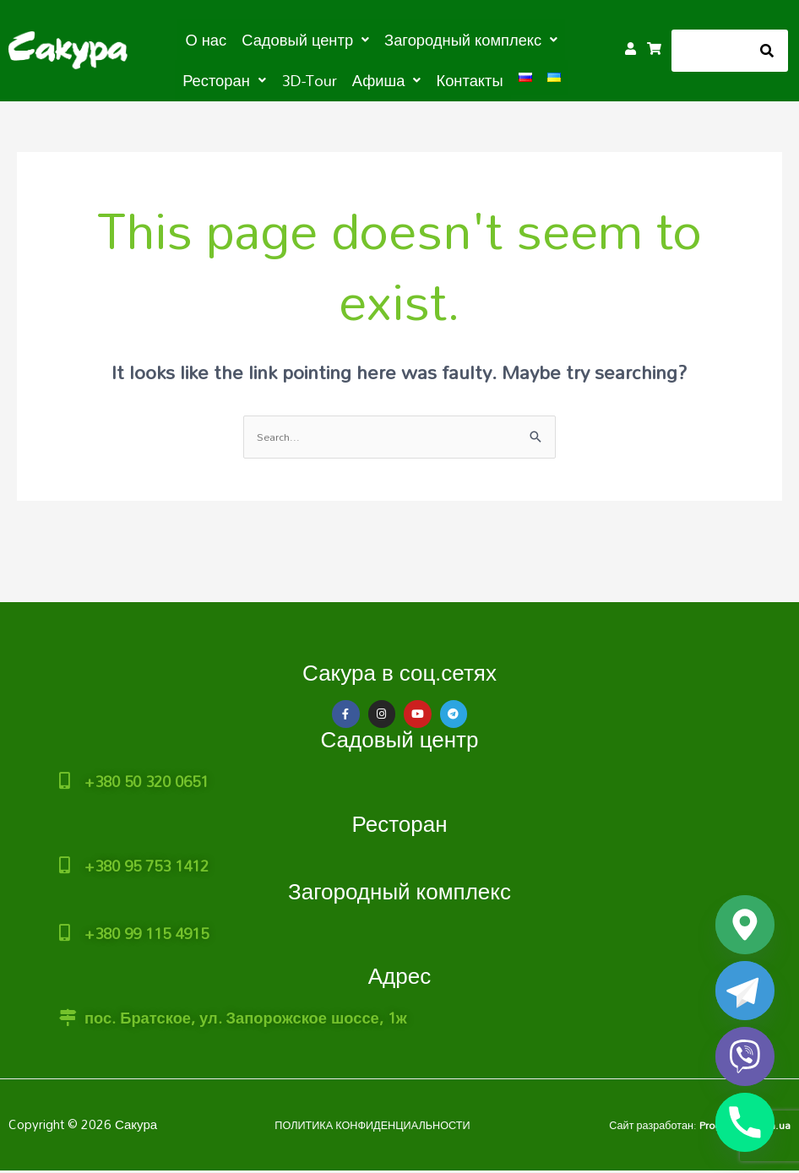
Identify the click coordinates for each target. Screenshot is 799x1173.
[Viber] (745, 1056)
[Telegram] (745, 990)
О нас (178, 38)
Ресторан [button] (545, 38)
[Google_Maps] (745, 924)
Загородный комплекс (399, 883)
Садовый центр (400, 739)
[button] (268, 38)
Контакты (413, 77)
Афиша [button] (338, 77)
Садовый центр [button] (267, 38)
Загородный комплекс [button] (416, 38)
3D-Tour (267, 77)
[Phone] (745, 1122)
